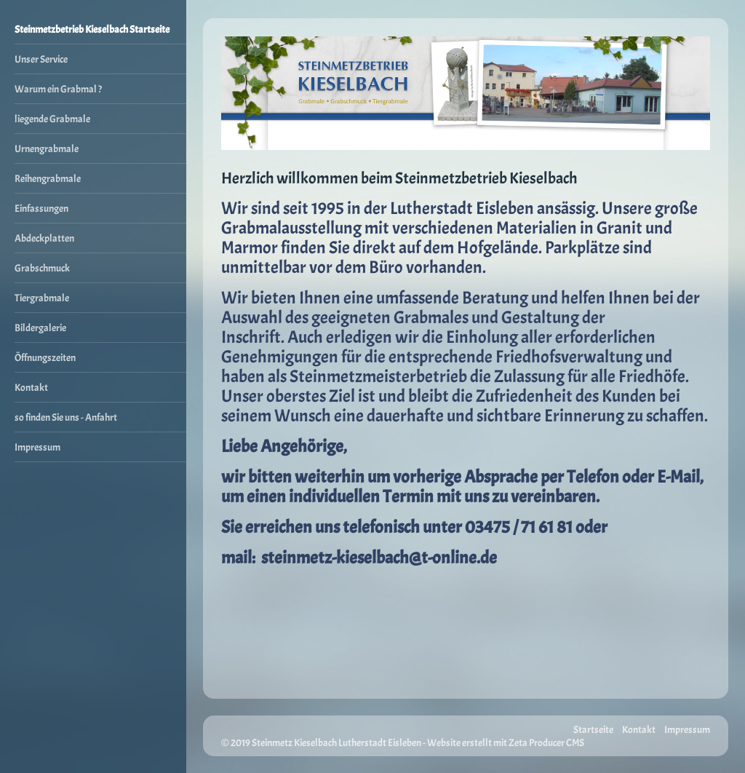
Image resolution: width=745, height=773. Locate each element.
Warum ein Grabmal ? (58, 88)
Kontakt (31, 387)
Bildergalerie (40, 327)
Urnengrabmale (47, 148)
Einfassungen (41, 208)
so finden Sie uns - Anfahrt (66, 417)
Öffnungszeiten (45, 357)
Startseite (593, 729)
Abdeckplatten (44, 238)
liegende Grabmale (52, 118)
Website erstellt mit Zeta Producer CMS (505, 742)
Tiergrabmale (42, 297)
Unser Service (41, 59)
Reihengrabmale (48, 178)
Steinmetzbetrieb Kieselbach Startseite (92, 29)
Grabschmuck (42, 267)
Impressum (37, 446)
